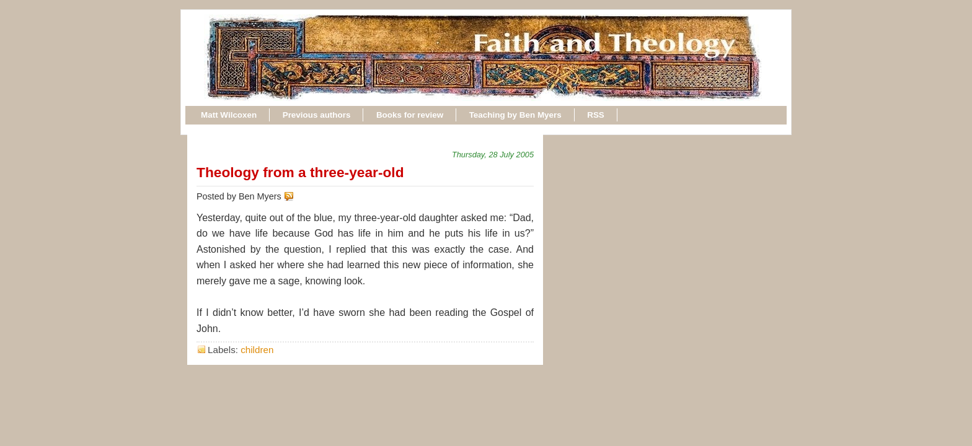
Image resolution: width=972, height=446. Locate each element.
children (257, 349)
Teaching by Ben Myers (515, 115)
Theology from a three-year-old (300, 172)
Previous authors (317, 115)
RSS (595, 115)
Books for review (409, 115)
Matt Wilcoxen (229, 115)
